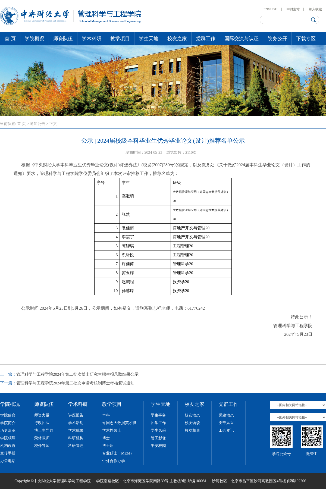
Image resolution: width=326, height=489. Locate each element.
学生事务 (158, 415)
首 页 (10, 38)
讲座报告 (75, 415)
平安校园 (158, 446)
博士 (106, 438)
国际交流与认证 (241, 38)
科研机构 (75, 438)
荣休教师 (41, 438)
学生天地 (148, 38)
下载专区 (306, 38)
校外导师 (41, 446)
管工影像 (158, 438)
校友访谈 (192, 423)
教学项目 (120, 38)
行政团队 (41, 423)
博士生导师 (43, 430)
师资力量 (41, 415)
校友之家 (177, 38)
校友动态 (192, 415)
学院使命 (7, 415)
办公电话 (7, 461)
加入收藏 (315, 9)
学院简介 (7, 423)
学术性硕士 (111, 430)
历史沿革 (7, 430)
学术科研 (91, 38)
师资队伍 (63, 38)
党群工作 (205, 38)
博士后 (108, 446)
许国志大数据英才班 (119, 423)
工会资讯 (226, 430)
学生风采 (158, 430)
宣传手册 (7, 453)
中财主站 (293, 9)
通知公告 (37, 124)
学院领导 (7, 438)
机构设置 (7, 446)
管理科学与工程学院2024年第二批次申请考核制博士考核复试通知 (75, 383)
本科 (106, 415)
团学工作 (158, 423)
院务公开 (277, 38)
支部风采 (226, 423)
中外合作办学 (113, 461)
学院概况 (34, 38)
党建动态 (226, 415)
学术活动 (75, 423)
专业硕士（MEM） (118, 453)
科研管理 (75, 446)
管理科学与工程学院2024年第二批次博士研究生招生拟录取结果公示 (77, 374)
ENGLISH (270, 9)
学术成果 (75, 430)
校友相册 (192, 430)
